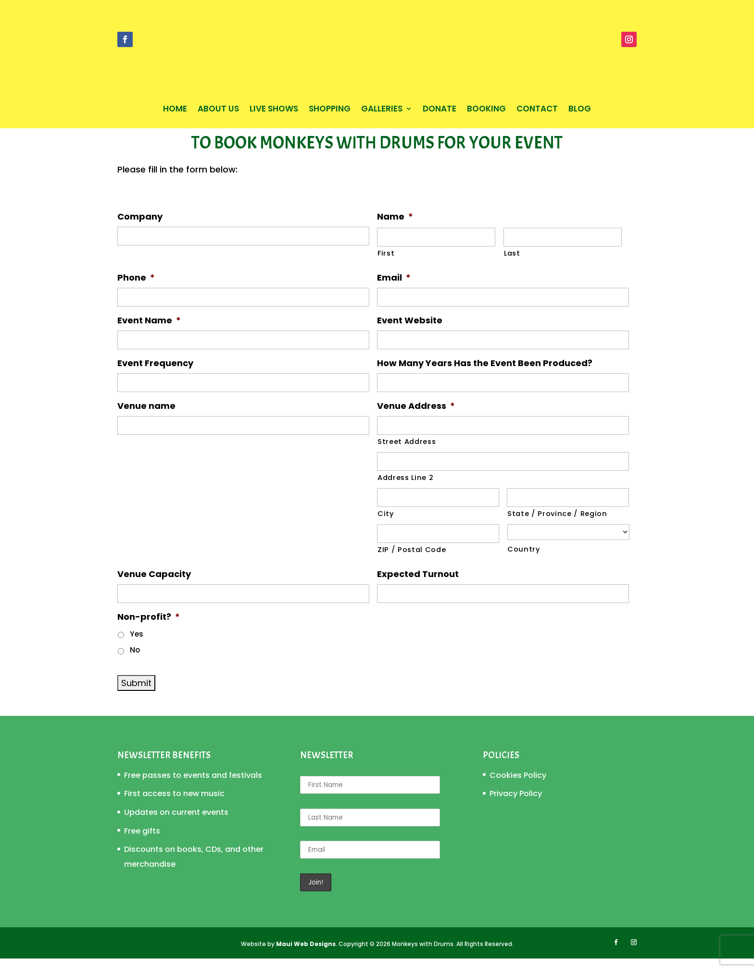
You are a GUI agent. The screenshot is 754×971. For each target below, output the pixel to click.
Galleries (381, 109)
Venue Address (416, 418)
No (135, 662)
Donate (439, 109)
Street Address (406, 454)
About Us (218, 109)
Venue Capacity (154, 586)
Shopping (330, 109)
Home (175, 109)
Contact (537, 109)
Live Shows (274, 109)
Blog (579, 109)
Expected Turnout (418, 586)
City (385, 526)
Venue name (146, 418)
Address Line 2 (405, 490)
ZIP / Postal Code (411, 562)
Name (395, 228)
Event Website (409, 332)
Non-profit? (148, 629)
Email (394, 289)
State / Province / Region (557, 526)
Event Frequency (155, 375)
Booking (486, 109)
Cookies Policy (518, 787)
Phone (136, 289)
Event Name (149, 332)
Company (140, 228)
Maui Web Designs (306, 956)
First (385, 265)
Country (523, 561)
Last (512, 265)
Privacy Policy (516, 805)
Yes (136, 646)
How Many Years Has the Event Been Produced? (484, 375)
